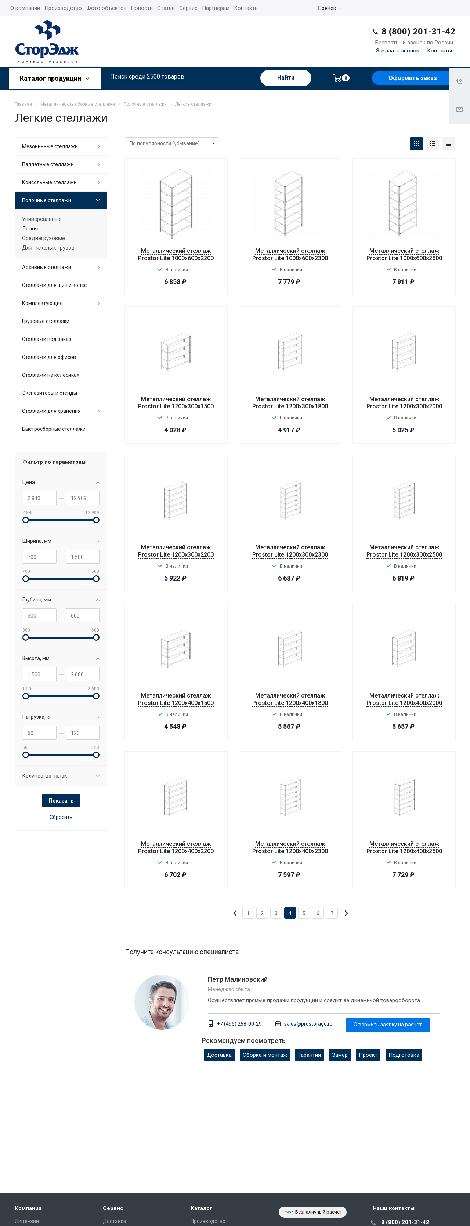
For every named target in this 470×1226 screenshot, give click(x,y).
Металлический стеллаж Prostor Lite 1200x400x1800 (290, 699)
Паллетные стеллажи (48, 164)
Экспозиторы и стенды (49, 393)
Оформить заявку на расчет (388, 1024)
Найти (285, 77)
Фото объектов (106, 8)
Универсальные (42, 219)
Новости (142, 8)
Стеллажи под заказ (46, 339)
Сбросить (61, 817)
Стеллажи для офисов (49, 357)
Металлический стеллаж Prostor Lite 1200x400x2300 (290, 847)
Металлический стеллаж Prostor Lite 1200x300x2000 (404, 403)
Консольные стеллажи (49, 182)
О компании (25, 8)
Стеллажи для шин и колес (54, 285)
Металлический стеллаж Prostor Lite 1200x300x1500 (176, 403)
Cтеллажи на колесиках (50, 375)
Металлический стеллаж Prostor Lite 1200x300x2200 (176, 551)
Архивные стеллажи (46, 267)
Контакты (246, 8)
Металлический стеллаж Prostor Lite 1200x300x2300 (290, 551)
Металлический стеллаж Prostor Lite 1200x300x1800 (290, 403)
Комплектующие (42, 303)
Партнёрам (215, 8)
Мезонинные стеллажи (50, 146)
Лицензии (27, 1221)
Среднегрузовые (43, 238)
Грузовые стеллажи (45, 321)
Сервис (188, 8)
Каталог (201, 1208)
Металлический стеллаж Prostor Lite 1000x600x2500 (404, 254)
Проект (368, 1055)
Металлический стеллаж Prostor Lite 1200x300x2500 (404, 551)
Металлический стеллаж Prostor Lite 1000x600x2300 (290, 254)
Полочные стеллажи (46, 200)
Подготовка (403, 1055)
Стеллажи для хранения (51, 411)
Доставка (219, 1055)
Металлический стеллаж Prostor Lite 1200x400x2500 (404, 847)
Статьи (166, 8)
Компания (28, 1208)
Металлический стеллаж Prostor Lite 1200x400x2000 (404, 699)
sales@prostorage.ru (308, 1024)
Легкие (31, 228)
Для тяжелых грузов (48, 247)
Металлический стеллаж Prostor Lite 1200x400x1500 (176, 699)
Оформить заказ (412, 77)
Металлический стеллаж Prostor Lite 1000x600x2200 (176, 254)
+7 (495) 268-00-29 (239, 1024)
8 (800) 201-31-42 (418, 31)
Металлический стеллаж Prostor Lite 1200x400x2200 (176, 847)
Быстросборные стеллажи (54, 429)
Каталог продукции (55, 78)
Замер (340, 1055)
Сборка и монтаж (265, 1055)
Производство (63, 8)
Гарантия (309, 1055)
